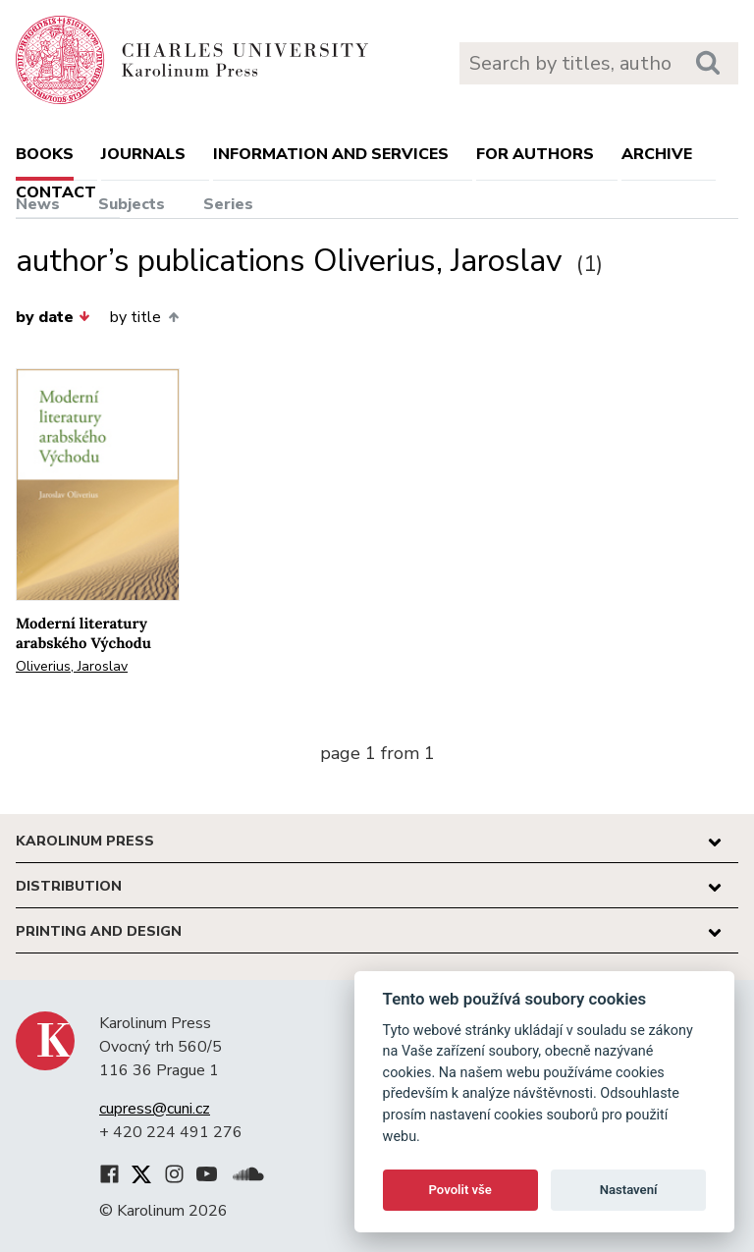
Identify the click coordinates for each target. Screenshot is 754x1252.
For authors (535, 154)
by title (144, 317)
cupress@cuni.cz (154, 1108)
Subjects (131, 204)
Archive (656, 154)
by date (53, 317)
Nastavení (629, 1189)
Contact (56, 192)
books (45, 154)
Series (228, 204)
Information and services (331, 154)
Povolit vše (460, 1189)
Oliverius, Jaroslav (72, 666)
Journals (143, 154)
